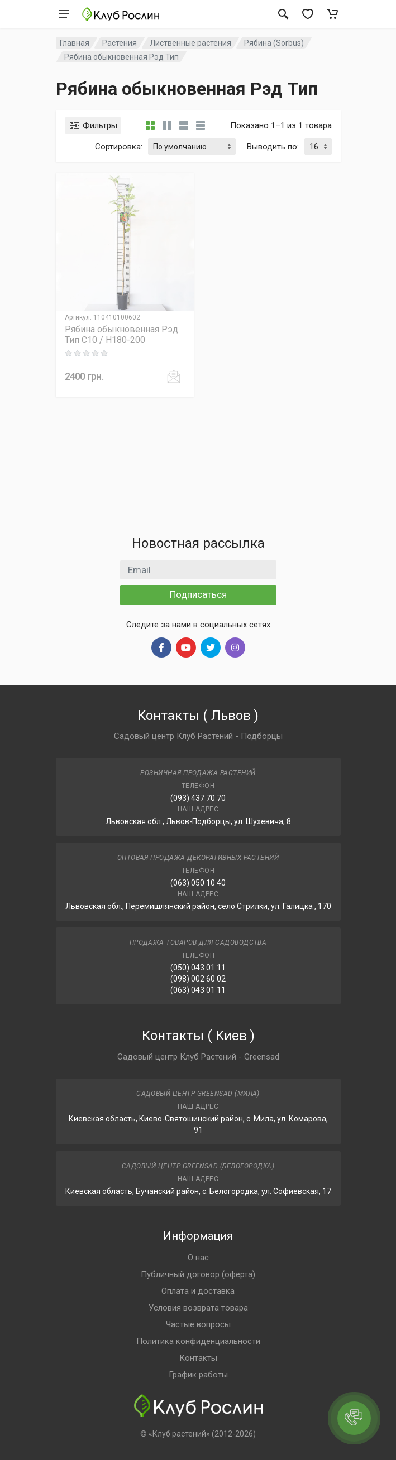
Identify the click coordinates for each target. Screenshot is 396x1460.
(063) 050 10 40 (198, 882)
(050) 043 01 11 (198, 967)
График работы (198, 1375)
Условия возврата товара (198, 1308)
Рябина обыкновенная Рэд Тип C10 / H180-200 (121, 334)
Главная (74, 42)
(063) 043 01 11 (198, 989)
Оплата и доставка (198, 1291)
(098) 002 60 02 (198, 978)
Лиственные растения (190, 42)
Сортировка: (118, 147)
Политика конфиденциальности (198, 1341)
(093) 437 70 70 (198, 798)
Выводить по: (273, 147)
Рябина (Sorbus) (274, 42)
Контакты (198, 1358)
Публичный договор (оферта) (198, 1274)
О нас (198, 1258)
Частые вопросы (198, 1324)
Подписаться (198, 594)
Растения (119, 42)
